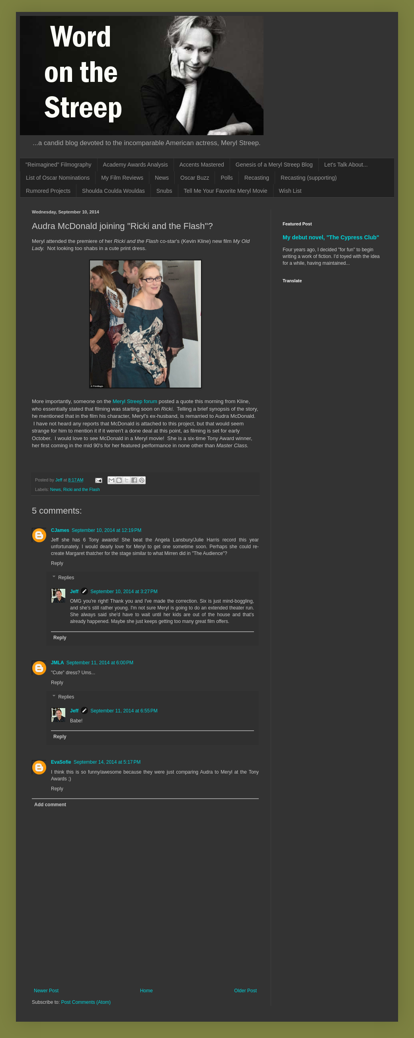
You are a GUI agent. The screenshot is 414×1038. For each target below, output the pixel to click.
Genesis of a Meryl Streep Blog (274, 164)
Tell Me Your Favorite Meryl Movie (226, 191)
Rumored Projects (48, 191)
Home (146, 990)
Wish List (290, 191)
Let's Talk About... (346, 164)
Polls (226, 178)
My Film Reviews (122, 178)
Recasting (256, 178)
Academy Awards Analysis (135, 164)
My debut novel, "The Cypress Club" (331, 237)
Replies (66, 577)
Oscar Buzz (194, 178)
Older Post (245, 990)
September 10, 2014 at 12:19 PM (106, 530)
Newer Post (46, 990)
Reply (57, 563)
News (162, 178)
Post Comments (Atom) (86, 1002)
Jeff (74, 591)
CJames (60, 530)
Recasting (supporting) (309, 178)
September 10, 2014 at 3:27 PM (123, 591)
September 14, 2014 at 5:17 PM (107, 762)
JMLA (57, 662)
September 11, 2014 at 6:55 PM (123, 711)
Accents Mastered (202, 164)
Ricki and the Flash (81, 489)
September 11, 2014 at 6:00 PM (99, 662)
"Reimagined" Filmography (58, 164)
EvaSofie (61, 762)
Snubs (164, 191)
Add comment (50, 804)
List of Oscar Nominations (58, 178)
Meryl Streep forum (135, 401)
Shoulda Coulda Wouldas (113, 191)
